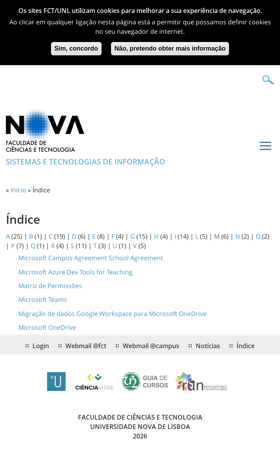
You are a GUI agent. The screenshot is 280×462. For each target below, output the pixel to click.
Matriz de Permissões (50, 285)
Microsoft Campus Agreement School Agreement (90, 258)
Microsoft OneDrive (47, 327)
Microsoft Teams (42, 299)
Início (18, 190)
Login (41, 345)
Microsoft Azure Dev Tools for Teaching (75, 272)
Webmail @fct (85, 345)
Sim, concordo (76, 44)
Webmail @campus (151, 345)
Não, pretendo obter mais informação (170, 44)
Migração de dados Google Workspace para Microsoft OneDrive (112, 313)
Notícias (208, 345)
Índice (245, 345)
